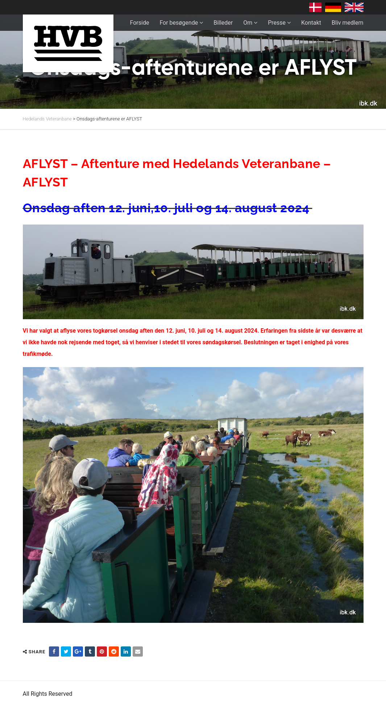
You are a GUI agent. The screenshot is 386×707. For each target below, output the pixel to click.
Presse (277, 22)
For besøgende (178, 22)
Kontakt (311, 22)
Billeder (223, 22)
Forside (139, 22)
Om (247, 22)
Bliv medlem (347, 22)
